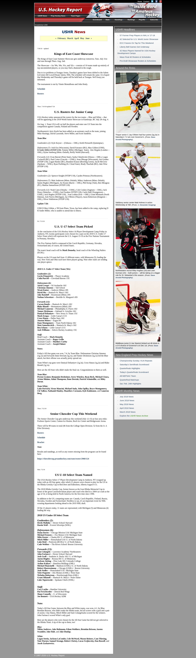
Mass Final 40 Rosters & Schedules (135, 57)
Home (139, 1)
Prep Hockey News (58, 16)
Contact (146, 1)
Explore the (134, 416)
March (70, 38)
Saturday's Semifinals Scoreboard (134, 364)
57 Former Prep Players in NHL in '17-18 (137, 35)
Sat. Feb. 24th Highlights (130, 384)
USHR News (42, 16)
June (87, 38)
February (62, 38)
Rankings (131, 20)
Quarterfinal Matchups (129, 380)
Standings (118, 20)
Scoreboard (97, 20)
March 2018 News (127, 412)
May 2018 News (127, 404)
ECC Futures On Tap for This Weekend (137, 43)
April (76, 38)
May (82, 38)
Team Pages (76, 16)
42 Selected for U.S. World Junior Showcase (139, 39)
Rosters (40, 94)
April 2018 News (127, 408)
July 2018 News (126, 397)
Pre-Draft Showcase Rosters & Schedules (138, 61)
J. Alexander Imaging (146, 205)
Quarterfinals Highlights (130, 368)
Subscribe (154, 20)
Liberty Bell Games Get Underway (134, 47)
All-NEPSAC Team (128, 376)
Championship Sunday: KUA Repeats (136, 361)
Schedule (41, 89)
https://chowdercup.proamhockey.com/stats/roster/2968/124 (63, 459)
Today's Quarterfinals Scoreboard (134, 372)
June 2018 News (127, 400)
